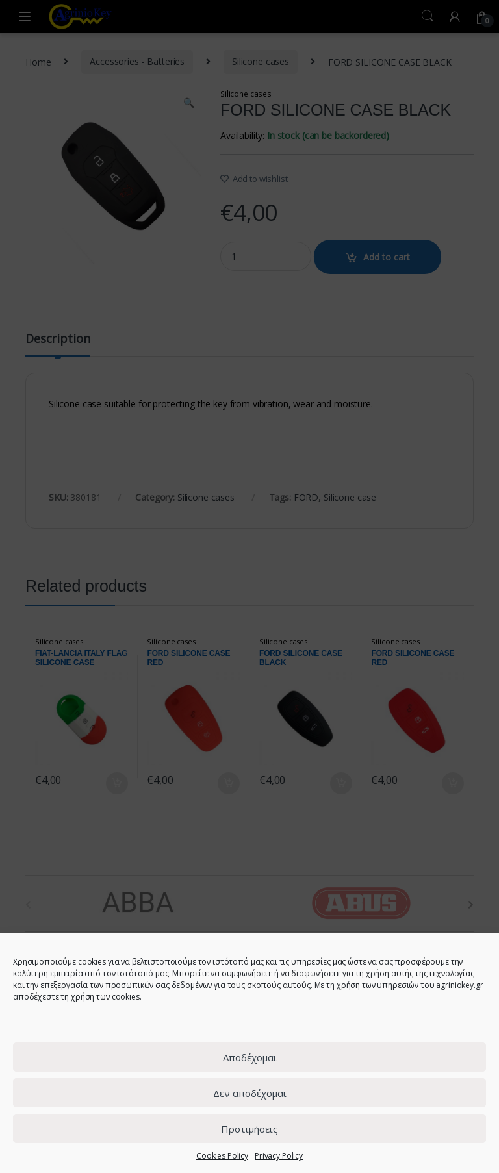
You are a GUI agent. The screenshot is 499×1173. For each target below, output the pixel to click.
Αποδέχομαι (250, 1057)
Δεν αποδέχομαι (250, 1093)
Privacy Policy (279, 1155)
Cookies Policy (222, 1155)
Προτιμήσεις (249, 1128)
